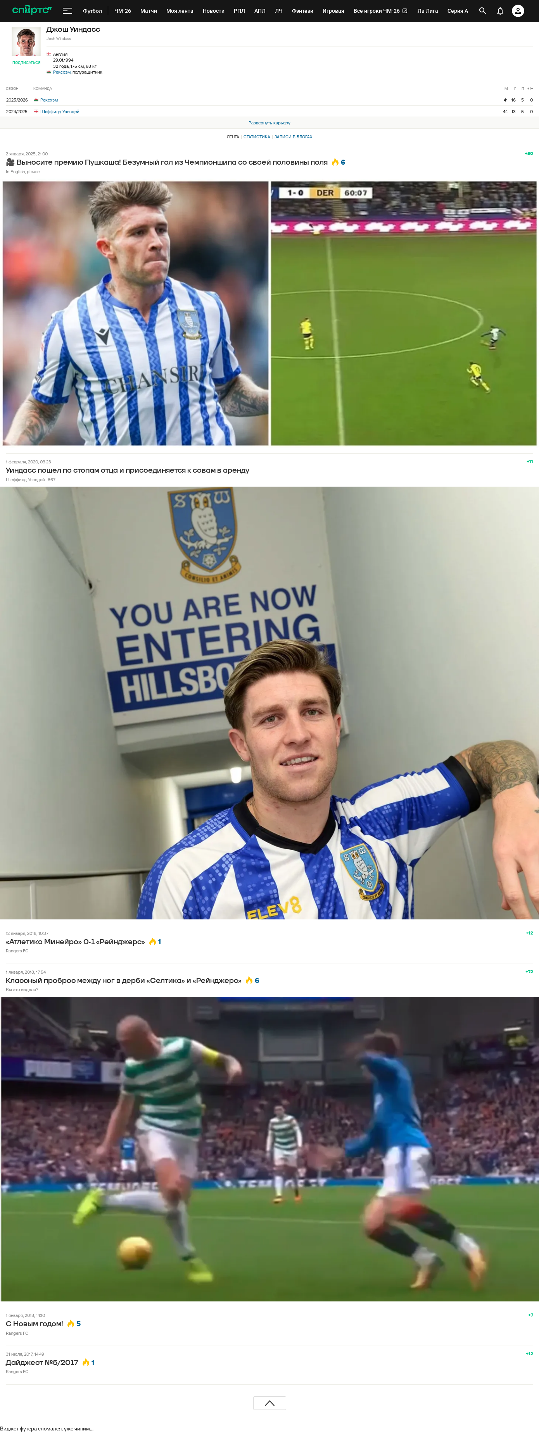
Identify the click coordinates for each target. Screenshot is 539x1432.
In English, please (23, 171)
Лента (233, 136)
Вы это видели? (22, 989)
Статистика (257, 136)
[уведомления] (500, 11)
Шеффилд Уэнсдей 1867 (30, 479)
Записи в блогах (293, 136)
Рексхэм (62, 72)
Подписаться (26, 62)
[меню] (67, 11)
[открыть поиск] (483, 11)
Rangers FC (17, 951)
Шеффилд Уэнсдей (56, 111)
